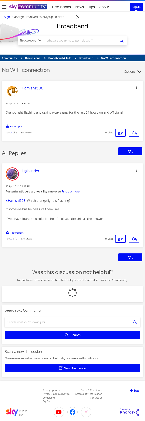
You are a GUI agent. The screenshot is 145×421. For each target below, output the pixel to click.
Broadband (72, 26)
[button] (136, 87)
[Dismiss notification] (78, 17)
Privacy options (51, 390)
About (104, 7)
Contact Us (96, 397)
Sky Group (48, 401)
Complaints (49, 397)
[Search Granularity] (31, 40)
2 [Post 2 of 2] (11, 238)
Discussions (61, 7)
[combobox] (81, 40)
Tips (91, 7)
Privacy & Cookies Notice (56, 394)
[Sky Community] (28, 7)
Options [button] (130, 71)
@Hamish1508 (15, 200)
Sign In (136, 7)
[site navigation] (4, 7)
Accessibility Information (88, 394)
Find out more (70, 191)
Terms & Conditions (91, 390)
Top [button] (136, 391)
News (79, 7)
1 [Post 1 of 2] (11, 132)
